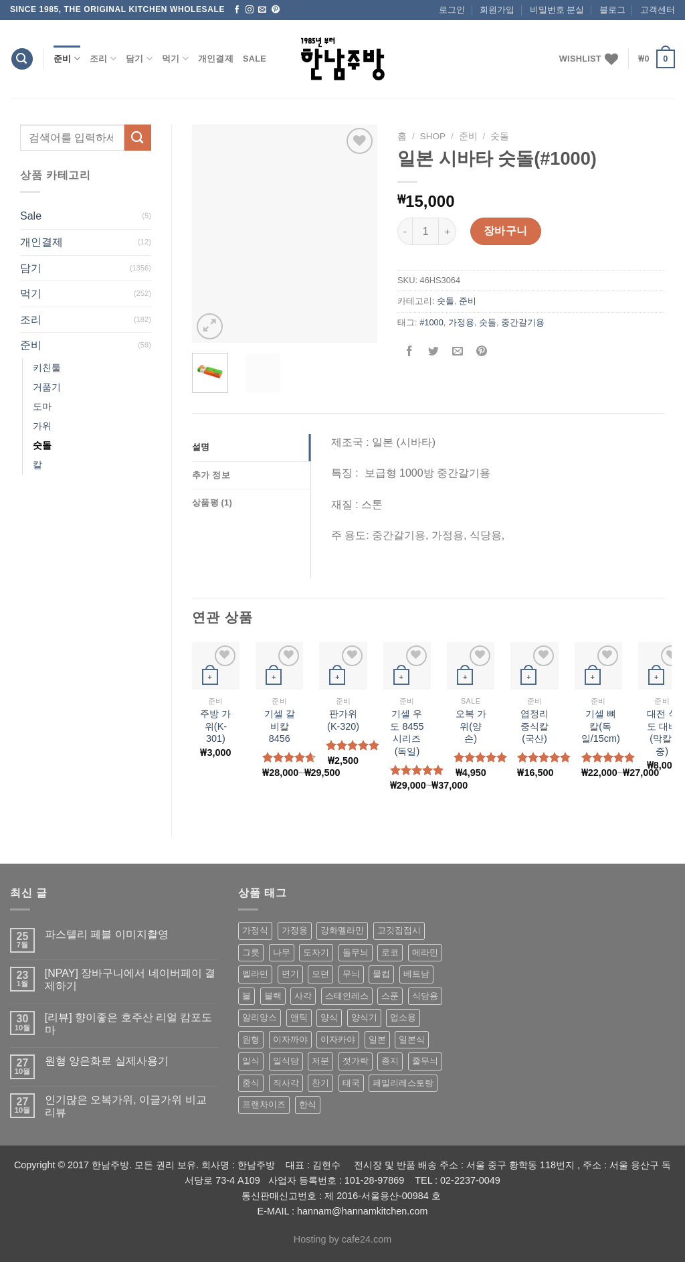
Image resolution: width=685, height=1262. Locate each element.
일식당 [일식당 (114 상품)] (286, 1061)
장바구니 (506, 230)
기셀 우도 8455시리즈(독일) (406, 732)
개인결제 (215, 59)
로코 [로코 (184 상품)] (390, 952)
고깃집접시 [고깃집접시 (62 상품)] (399, 930)
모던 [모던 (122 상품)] (320, 974)
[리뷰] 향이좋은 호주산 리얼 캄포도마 (129, 1024)
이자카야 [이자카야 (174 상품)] (337, 1039)
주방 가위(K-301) (215, 726)
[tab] (251, 447)
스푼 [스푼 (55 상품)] (390, 996)
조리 (103, 58)
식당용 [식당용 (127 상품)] (425, 996)
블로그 (612, 10)
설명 (201, 447)
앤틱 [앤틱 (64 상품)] (299, 1017)
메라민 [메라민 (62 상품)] (425, 952)
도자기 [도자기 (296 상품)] (316, 952)
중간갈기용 (523, 322)
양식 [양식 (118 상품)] (329, 1017)
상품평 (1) (212, 502)
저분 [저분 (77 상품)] (320, 1061)
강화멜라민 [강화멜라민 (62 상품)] (342, 930)
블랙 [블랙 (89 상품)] (273, 996)
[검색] (22, 59)
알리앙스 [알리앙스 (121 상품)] (259, 1017)
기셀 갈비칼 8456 (279, 726)
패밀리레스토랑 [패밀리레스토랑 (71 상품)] (403, 1083)
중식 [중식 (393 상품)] (251, 1083)
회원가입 (497, 10)
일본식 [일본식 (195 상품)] (412, 1039)
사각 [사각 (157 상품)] (303, 996)
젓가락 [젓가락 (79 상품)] (355, 1061)
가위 (42, 425)
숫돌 (42, 445)
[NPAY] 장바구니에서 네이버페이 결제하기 (130, 979)
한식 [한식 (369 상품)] (307, 1104)
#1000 (431, 322)
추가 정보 (211, 475)
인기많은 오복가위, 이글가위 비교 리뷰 (126, 1106)
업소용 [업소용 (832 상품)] (403, 1017)
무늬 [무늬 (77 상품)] (351, 974)
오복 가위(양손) (471, 726)
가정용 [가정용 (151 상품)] (295, 930)
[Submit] (137, 138)
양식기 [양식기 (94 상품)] (364, 1017)
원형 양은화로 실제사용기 (107, 1061)
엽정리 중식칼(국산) (534, 726)
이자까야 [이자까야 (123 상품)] (290, 1039)
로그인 (452, 10)
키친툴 (47, 367)
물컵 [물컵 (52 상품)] (381, 974)
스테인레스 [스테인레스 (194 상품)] (347, 996)
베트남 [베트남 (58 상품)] (416, 974)
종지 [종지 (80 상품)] (390, 1061)
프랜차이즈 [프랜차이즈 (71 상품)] (264, 1104)
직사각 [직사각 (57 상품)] (286, 1083)
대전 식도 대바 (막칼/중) (662, 732)
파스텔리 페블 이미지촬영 (107, 934)
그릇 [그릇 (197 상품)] (251, 952)
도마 (42, 406)
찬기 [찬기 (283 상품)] (320, 1083)
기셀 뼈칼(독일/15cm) (600, 726)
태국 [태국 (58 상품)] (351, 1083)
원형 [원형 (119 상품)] (251, 1039)
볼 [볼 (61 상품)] (246, 996)
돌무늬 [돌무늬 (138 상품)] (355, 952)
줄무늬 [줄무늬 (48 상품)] (425, 1061)
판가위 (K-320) (343, 720)
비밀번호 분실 (557, 10)
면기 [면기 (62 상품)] (290, 974)
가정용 (461, 322)
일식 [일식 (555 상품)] (251, 1061)
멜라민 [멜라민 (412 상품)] (255, 974)
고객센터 (657, 10)
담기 (139, 58)
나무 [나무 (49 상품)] (281, 952)
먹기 (175, 58)
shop (433, 136)
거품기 (47, 387)
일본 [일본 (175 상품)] (377, 1039)
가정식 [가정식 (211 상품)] (255, 930)
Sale (254, 59)
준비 (67, 58)
